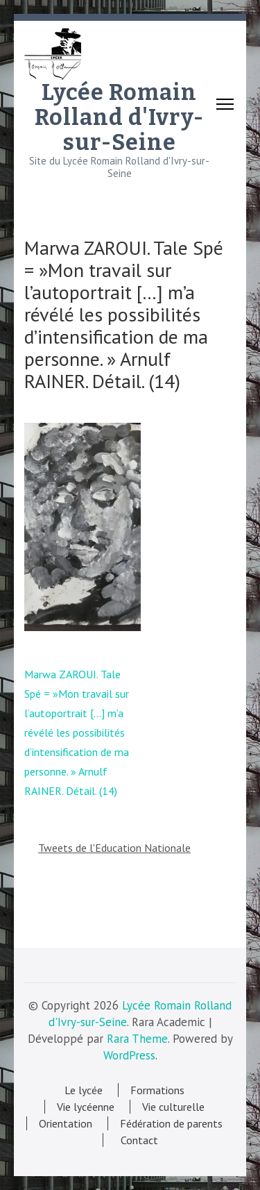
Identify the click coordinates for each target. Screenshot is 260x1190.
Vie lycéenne (85, 1107)
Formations (157, 1090)
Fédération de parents (171, 1123)
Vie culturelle (173, 1107)
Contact (136, 1140)
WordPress (129, 1055)
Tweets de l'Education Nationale (114, 848)
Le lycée (83, 1090)
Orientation (65, 1123)
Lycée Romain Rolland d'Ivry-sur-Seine (119, 117)
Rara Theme (137, 1038)
